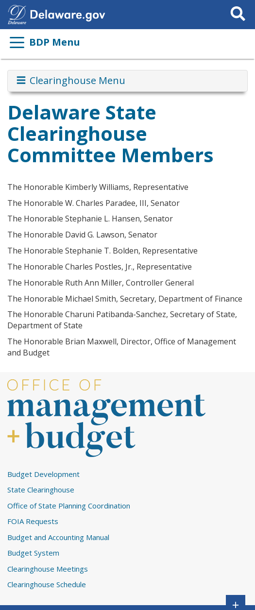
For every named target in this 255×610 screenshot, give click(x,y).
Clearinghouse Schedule (46, 584)
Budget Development (43, 474)
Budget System (33, 553)
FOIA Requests (32, 521)
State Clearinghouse (40, 489)
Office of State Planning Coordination (68, 505)
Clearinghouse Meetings (47, 569)
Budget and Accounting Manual (58, 537)
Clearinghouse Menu (70, 80)
